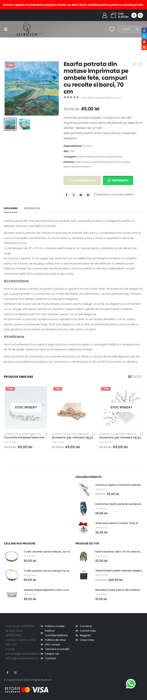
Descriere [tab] (11, 208)
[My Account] (105, 15)
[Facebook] (134, 15)
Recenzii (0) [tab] (32, 208)
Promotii (117, 156)
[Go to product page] (26, 407)
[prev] (134, 64)
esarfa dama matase (117, 162)
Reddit (88, 195)
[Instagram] (140, 15)
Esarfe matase (84, 156)
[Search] (137, 29)
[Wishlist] (112, 29)
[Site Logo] (20, 29)
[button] (7, 29)
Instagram (15, 672)
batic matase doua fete (89, 162)
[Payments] (27, 689)
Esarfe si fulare (103, 156)
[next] (140, 64)
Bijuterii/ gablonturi (31, 434)
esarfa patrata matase (77, 166)
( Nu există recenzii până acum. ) (101, 98)
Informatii (120, 180)
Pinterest (81, 195)
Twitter (74, 195)
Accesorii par (11, 434)
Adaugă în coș (84, 180)
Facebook (67, 195)
